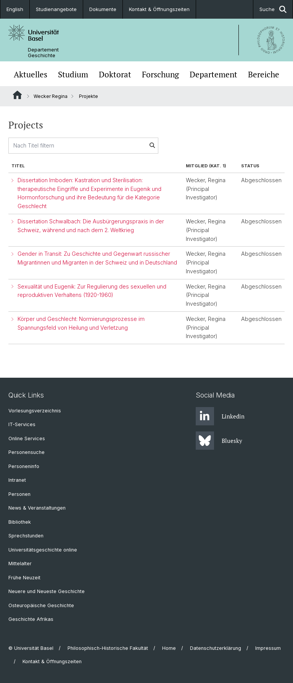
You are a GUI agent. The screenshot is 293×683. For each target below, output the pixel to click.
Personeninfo (23, 466)
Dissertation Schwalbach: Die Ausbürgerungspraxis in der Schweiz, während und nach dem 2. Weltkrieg (91, 225)
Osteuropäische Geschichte (41, 605)
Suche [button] (273, 9)
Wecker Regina (51, 96)
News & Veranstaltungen (37, 508)
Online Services (26, 438)
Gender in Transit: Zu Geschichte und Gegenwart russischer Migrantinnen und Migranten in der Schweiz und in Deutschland (97, 258)
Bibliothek (19, 522)
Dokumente (102, 9)
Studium (73, 74)
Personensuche (26, 452)
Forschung (160, 74)
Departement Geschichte (43, 52)
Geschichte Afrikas (30, 619)
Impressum (268, 648)
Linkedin (220, 416)
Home (169, 648)
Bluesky (219, 440)
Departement (213, 74)
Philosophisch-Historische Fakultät (108, 648)
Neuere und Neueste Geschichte (46, 591)
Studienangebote (56, 9)
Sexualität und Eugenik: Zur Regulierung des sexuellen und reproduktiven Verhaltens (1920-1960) (92, 290)
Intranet (17, 480)
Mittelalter (20, 563)
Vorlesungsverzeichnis (34, 411)
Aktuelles (30, 74)
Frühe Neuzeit (24, 577)
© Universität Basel (30, 648)
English (14, 9)
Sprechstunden (25, 536)
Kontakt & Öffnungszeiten (159, 9)
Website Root (17, 95)
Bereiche (263, 74)
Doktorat (115, 74)
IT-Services (21, 424)
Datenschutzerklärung (215, 648)
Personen (19, 494)
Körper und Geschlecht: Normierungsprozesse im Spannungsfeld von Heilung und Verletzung (81, 323)
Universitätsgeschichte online (42, 550)
